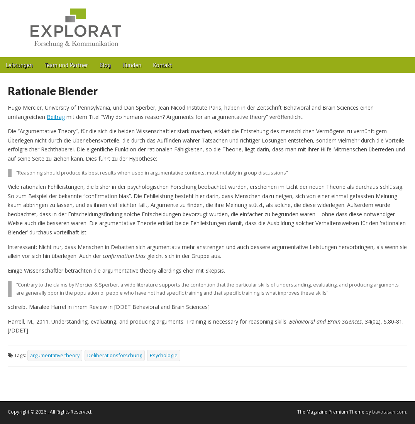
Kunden (131, 65)
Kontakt (162, 65)
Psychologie (164, 355)
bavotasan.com (389, 412)
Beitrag (56, 116)
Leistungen (19, 65)
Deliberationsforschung (114, 355)
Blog (105, 65)
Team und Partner (66, 65)
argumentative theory (55, 355)
